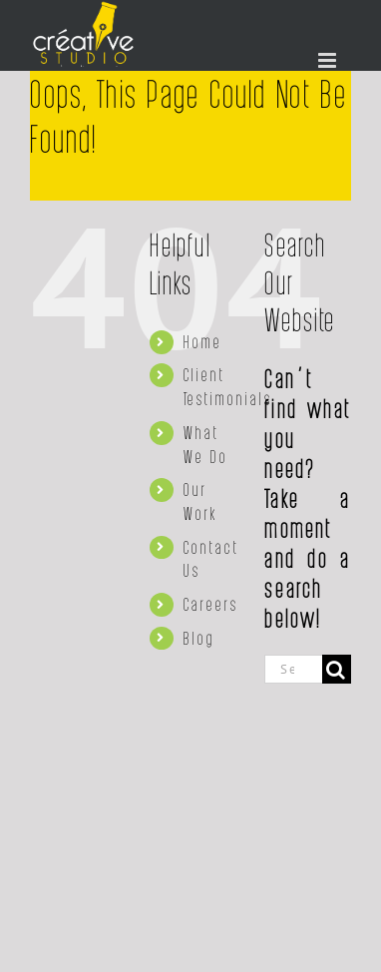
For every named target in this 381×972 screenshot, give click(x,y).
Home (203, 341)
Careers (211, 604)
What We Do (206, 444)
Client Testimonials (228, 386)
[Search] (336, 669)
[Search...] (293, 669)
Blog (199, 638)
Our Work (200, 501)
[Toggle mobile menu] (329, 60)
